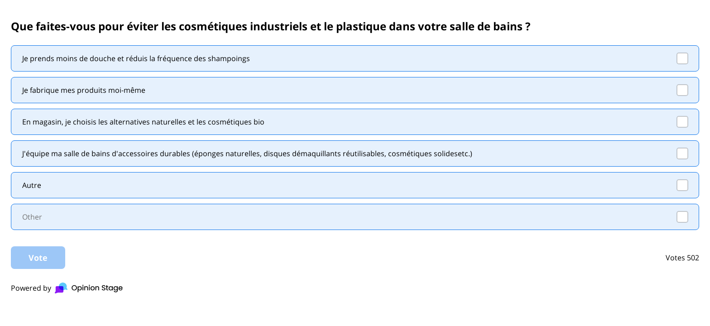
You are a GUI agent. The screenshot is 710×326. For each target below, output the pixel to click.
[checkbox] (355, 58)
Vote (38, 257)
